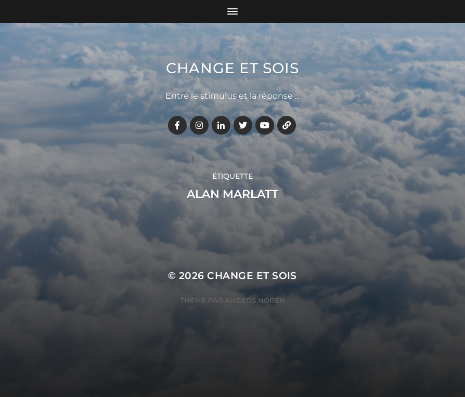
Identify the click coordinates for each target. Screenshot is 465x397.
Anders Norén (255, 300)
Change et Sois (232, 68)
